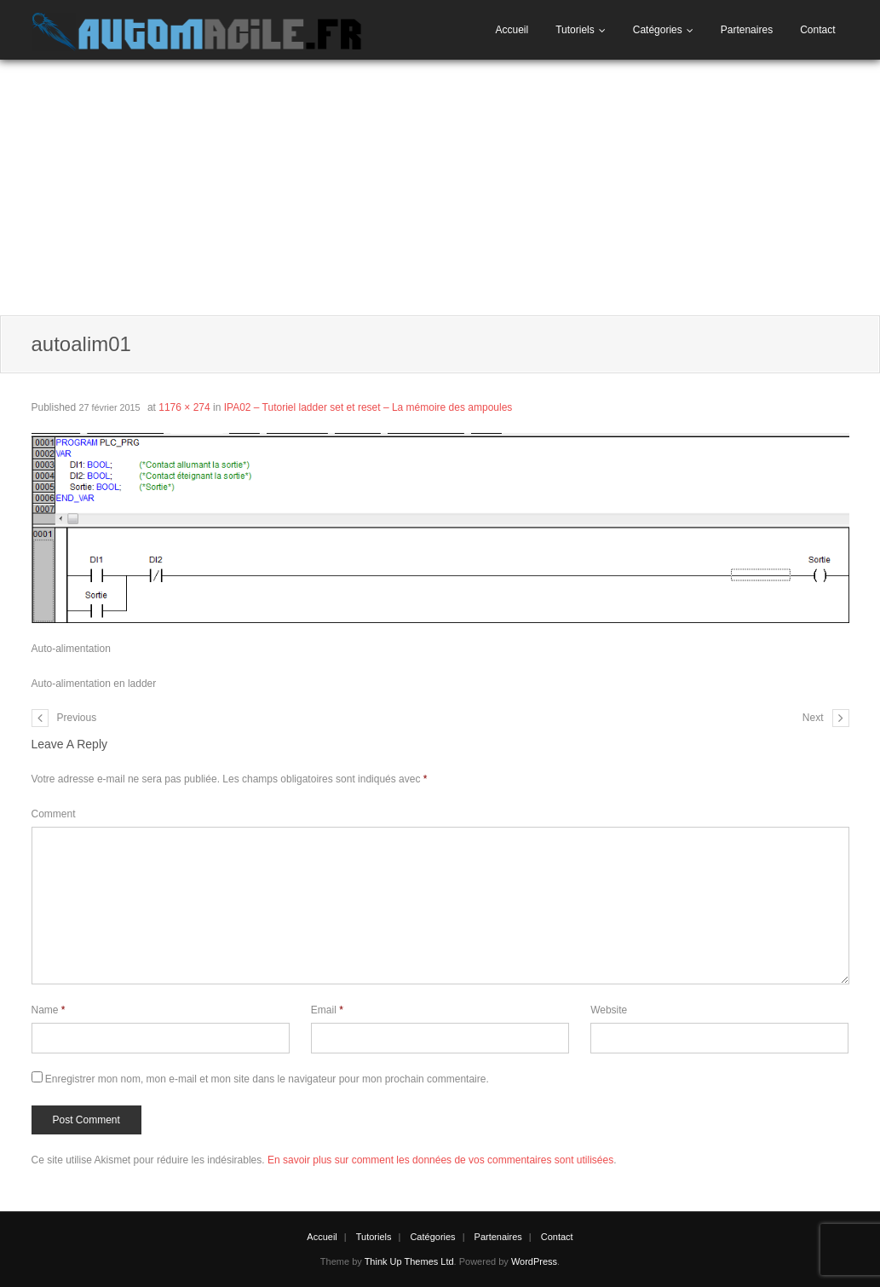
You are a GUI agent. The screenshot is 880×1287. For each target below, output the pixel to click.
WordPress (534, 1261)
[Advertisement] (440, 187)
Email (327, 1010)
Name (49, 1010)
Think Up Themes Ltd (409, 1261)
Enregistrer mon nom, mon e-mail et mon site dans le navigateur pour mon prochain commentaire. (267, 1079)
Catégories (657, 30)
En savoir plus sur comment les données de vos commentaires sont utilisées (440, 1160)
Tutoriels (575, 30)
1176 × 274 (184, 407)
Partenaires (747, 30)
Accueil (511, 30)
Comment (54, 814)
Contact (817, 30)
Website (608, 1010)
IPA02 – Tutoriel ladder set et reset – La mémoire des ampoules (368, 407)
